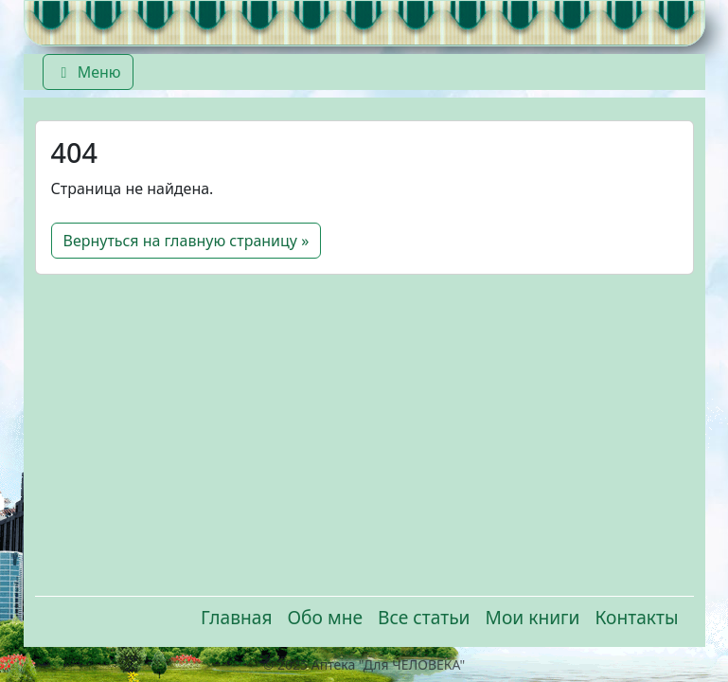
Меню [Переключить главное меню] (88, 72)
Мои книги (533, 617)
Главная (236, 617)
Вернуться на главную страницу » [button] (186, 240)
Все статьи (424, 617)
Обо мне (326, 617)
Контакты (636, 617)
